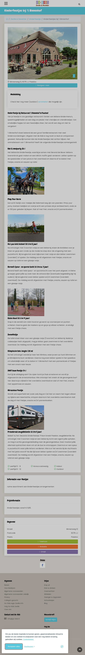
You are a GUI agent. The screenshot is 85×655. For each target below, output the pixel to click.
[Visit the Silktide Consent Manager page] (62, 646)
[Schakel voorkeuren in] (29, 646)
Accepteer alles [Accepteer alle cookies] (14, 646)
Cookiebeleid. (28, 639)
